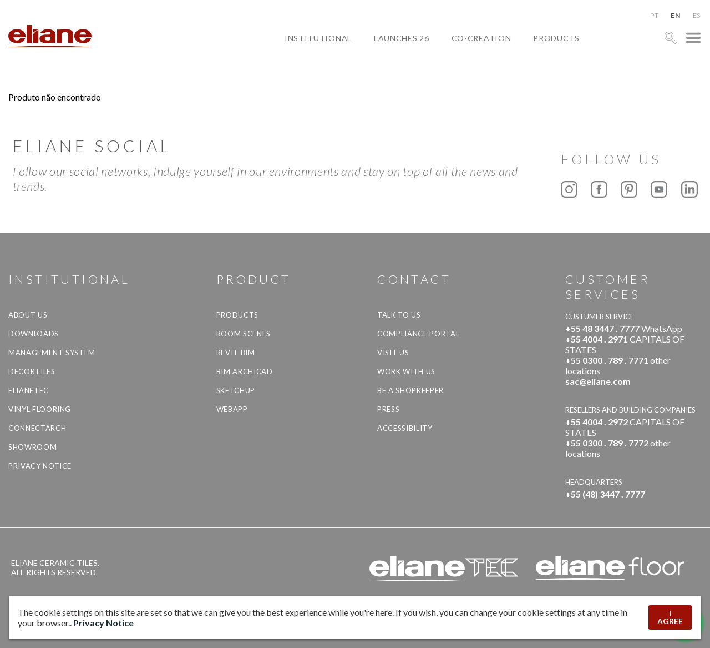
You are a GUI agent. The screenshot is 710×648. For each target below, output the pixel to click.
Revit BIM (235, 352)
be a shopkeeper (410, 390)
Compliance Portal (418, 333)
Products (556, 38)
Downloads (33, 333)
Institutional (318, 38)
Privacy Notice (40, 465)
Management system (51, 352)
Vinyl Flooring (39, 409)
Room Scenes (243, 333)
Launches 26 (401, 38)
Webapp (232, 409)
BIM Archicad (244, 371)
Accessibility (404, 428)
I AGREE (670, 617)
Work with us (406, 371)
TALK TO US (399, 314)
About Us (27, 314)
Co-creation (481, 38)
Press (388, 409)
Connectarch (37, 428)
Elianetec (28, 390)
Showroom (32, 447)
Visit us (393, 352)
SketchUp (235, 390)
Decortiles (31, 371)
